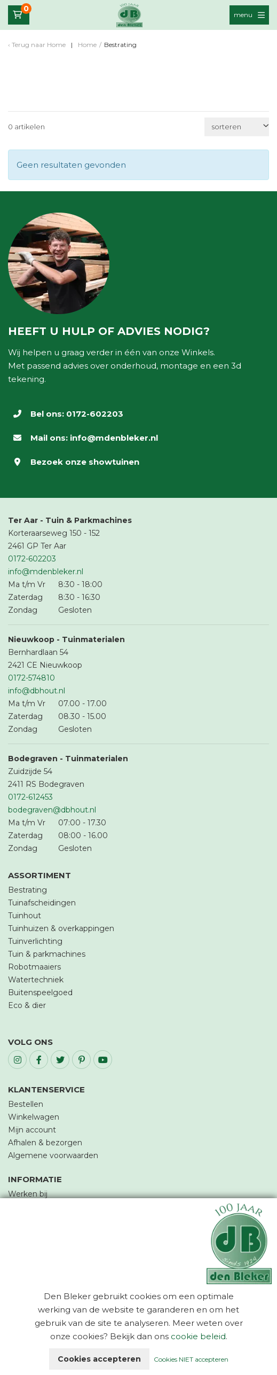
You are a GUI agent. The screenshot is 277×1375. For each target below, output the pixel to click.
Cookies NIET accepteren (191, 1359)
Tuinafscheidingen (42, 903)
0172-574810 (31, 678)
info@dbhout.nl (36, 691)
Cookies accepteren (99, 1359)
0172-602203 (94, 414)
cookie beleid (198, 1336)
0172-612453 (30, 797)
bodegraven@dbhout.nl (52, 810)
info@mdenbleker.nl (114, 438)
